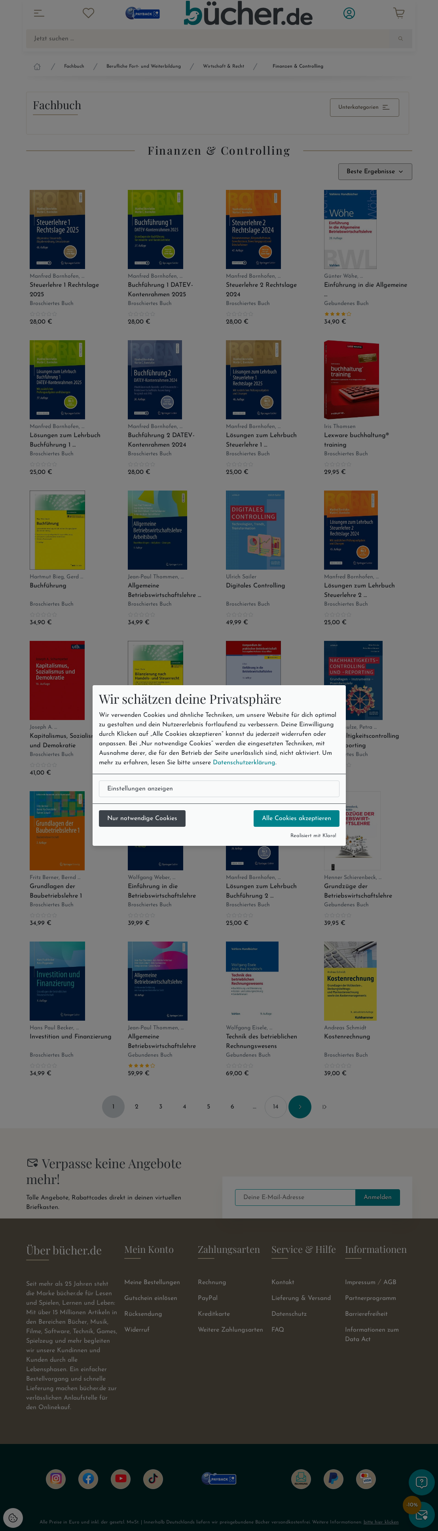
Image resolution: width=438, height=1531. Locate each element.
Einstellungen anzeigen (140, 789)
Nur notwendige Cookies (142, 818)
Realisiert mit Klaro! (313, 835)
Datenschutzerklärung (244, 763)
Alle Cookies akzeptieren (296, 818)
